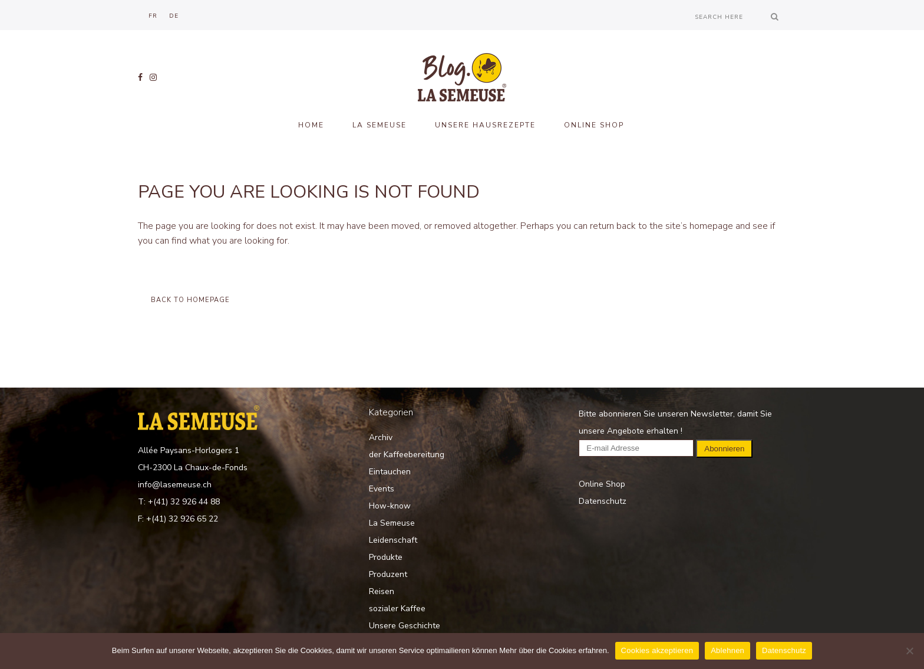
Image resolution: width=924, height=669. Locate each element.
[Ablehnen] (909, 651)
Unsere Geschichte (404, 625)
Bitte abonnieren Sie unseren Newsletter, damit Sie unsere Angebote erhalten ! (675, 431)
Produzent (388, 574)
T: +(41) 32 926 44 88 (179, 501)
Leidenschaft (393, 540)
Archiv (380, 437)
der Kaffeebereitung (406, 454)
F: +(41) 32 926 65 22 (178, 518)
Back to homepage (190, 300)
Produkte (385, 557)
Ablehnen (727, 650)
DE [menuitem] (174, 16)
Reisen (381, 591)
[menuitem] (153, 15)
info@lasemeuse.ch (175, 484)
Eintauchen (390, 471)
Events (381, 488)
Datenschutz (602, 501)
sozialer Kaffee (397, 608)
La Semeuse (392, 523)
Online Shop (602, 484)
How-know (390, 505)
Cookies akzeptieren (657, 650)
